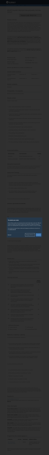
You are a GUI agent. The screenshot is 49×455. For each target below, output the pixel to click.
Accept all (38, 234)
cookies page (12, 229)
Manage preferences (30, 234)
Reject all (9, 234)
